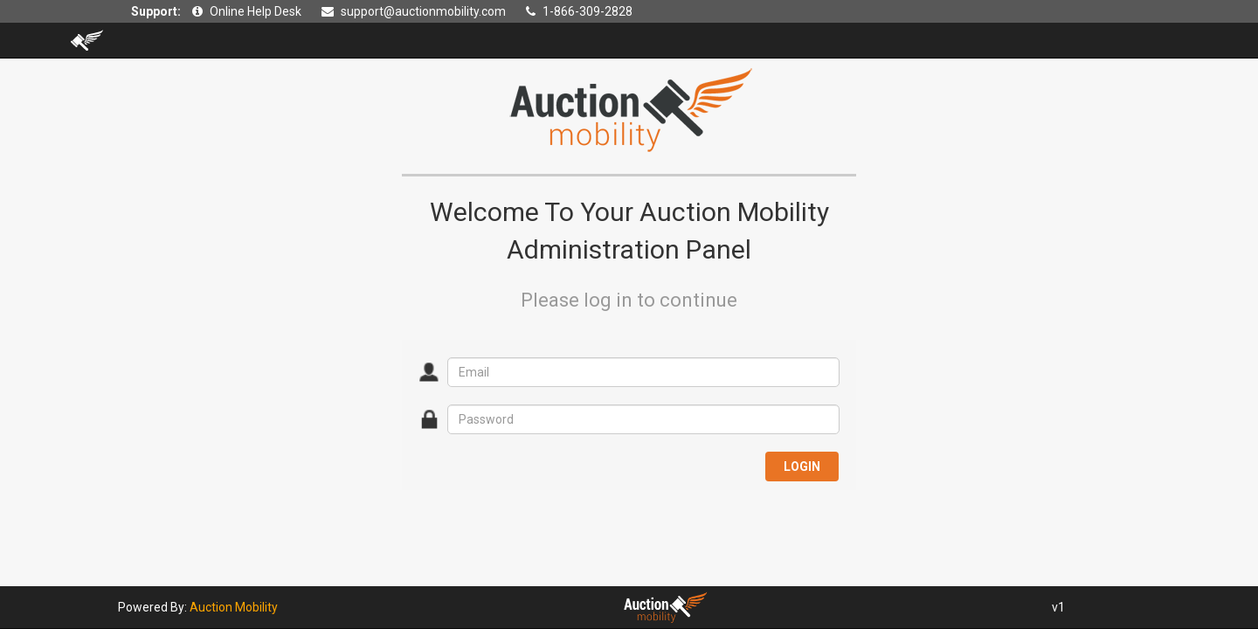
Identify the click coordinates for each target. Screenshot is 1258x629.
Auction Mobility (234, 607)
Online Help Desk (255, 11)
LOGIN (802, 466)
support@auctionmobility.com (423, 11)
